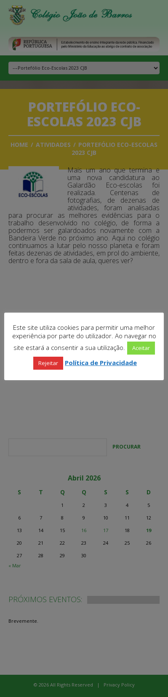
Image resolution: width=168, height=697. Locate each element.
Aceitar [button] (141, 348)
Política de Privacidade (101, 362)
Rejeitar (48, 363)
